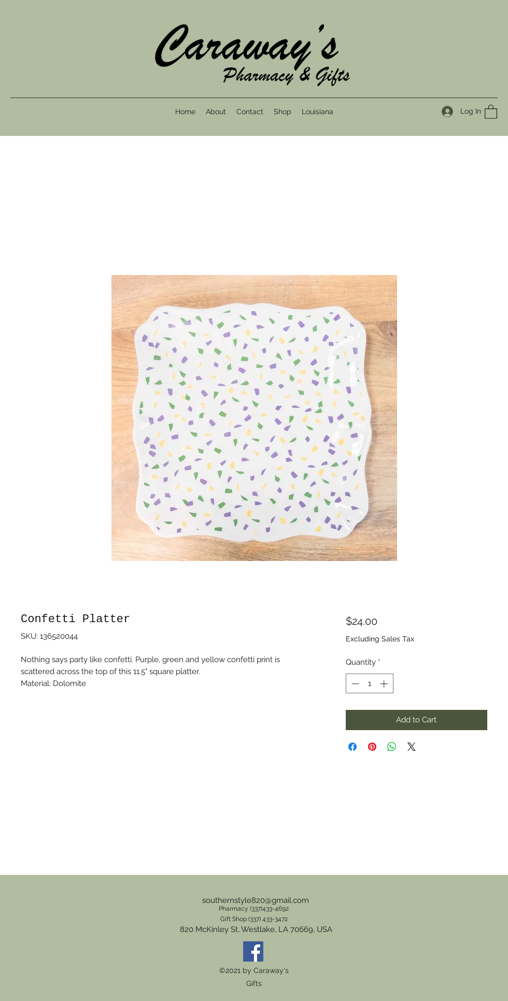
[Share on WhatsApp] (392, 747)
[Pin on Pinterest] (372, 747)
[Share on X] (411, 747)
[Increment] (385, 683)
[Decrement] (354, 683)
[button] (491, 111)
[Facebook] (253, 951)
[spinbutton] (369, 683)
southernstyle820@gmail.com (255, 900)
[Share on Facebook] (352, 747)
